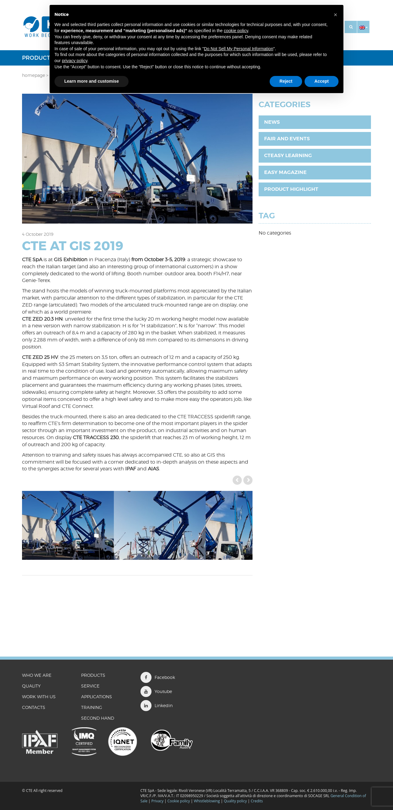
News (272, 122)
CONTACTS (33, 707)
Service (90, 685)
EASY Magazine (285, 172)
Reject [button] (285, 81)
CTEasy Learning (288, 155)
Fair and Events (287, 138)
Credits (257, 801)
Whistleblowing (207, 801)
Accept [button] (321, 81)
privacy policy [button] (74, 60)
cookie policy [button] (236, 30)
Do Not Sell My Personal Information (238, 48)
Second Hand (97, 718)
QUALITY (31, 685)
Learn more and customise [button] (91, 81)
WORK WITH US (39, 696)
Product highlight (291, 189)
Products (37, 58)
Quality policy (235, 801)
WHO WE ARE (36, 675)
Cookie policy (178, 801)
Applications (96, 696)
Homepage (33, 75)
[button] (363, 27)
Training (91, 707)
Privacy (158, 801)
